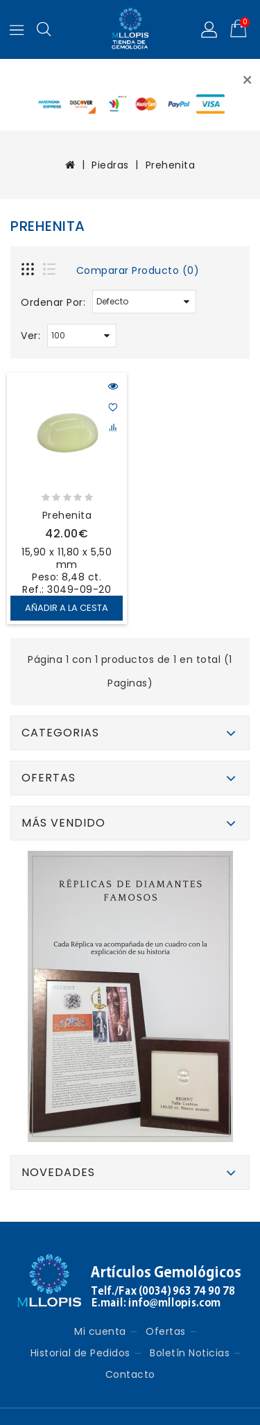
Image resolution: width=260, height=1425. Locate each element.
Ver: (30, 336)
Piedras (110, 165)
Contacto (130, 1374)
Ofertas (166, 1331)
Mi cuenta (100, 1331)
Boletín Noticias (189, 1353)
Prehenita (171, 165)
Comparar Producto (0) (138, 270)
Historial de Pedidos (80, 1353)
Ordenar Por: (53, 302)
